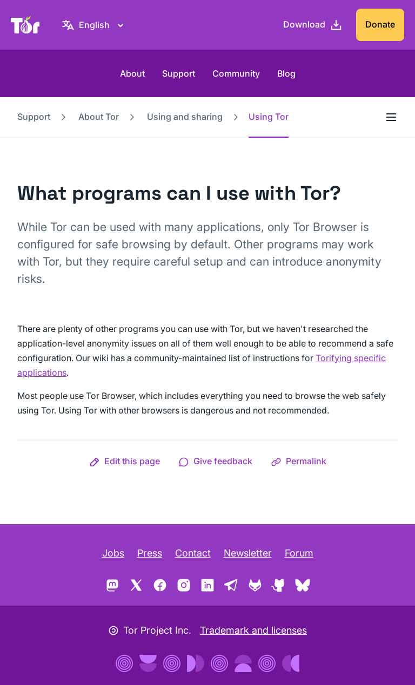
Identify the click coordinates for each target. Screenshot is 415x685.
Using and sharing (185, 116)
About (132, 73)
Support (178, 73)
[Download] (313, 25)
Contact (193, 553)
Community (236, 73)
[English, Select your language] (94, 25)
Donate (380, 24)
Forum (299, 553)
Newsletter (248, 553)
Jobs (113, 553)
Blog (286, 73)
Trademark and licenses (253, 630)
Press (149, 553)
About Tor (98, 116)
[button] (124, 461)
